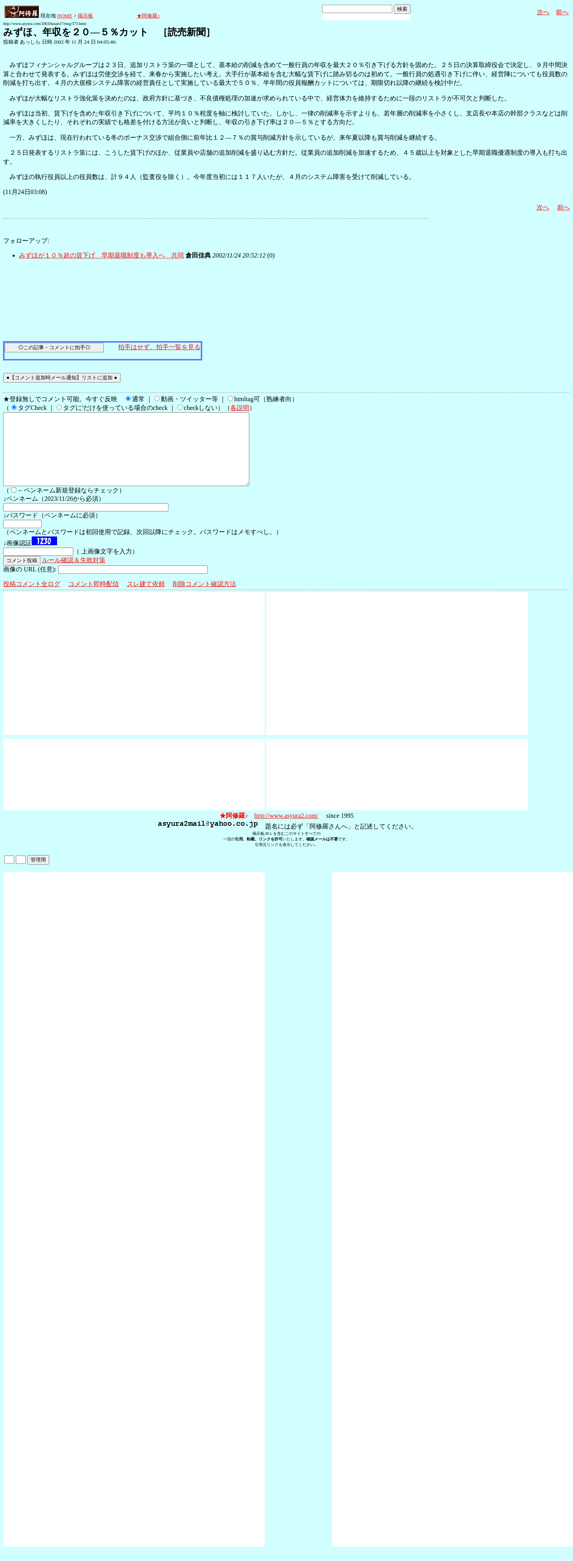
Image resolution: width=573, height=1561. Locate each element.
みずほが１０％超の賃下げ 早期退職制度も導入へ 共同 (101, 255)
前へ (562, 12)
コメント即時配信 (93, 598)
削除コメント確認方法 (204, 598)
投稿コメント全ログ (31, 598)
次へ (543, 12)
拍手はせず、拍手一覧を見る (159, 347)
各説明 (239, 407)
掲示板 (85, 16)
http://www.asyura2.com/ (286, 830)
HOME (64, 16)
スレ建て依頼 (146, 598)
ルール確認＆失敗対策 (73, 574)
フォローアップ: (26, 240)
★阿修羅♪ (148, 16)
